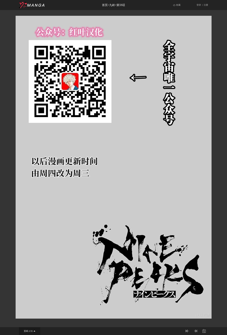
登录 (199, 5)
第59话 (120, 5)
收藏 (178, 5)
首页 (105, 5)
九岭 (112, 5)
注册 (206, 5)
